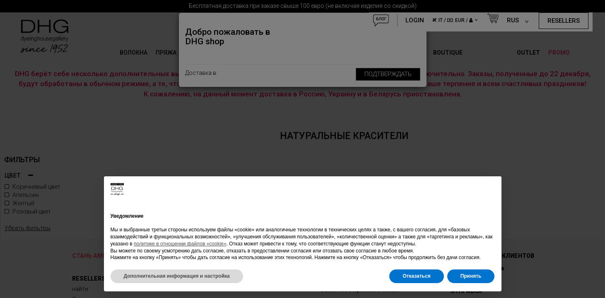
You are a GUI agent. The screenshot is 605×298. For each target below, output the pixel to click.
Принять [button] (471, 276)
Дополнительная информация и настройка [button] (177, 276)
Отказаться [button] (416, 276)
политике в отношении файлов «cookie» (180, 244)
